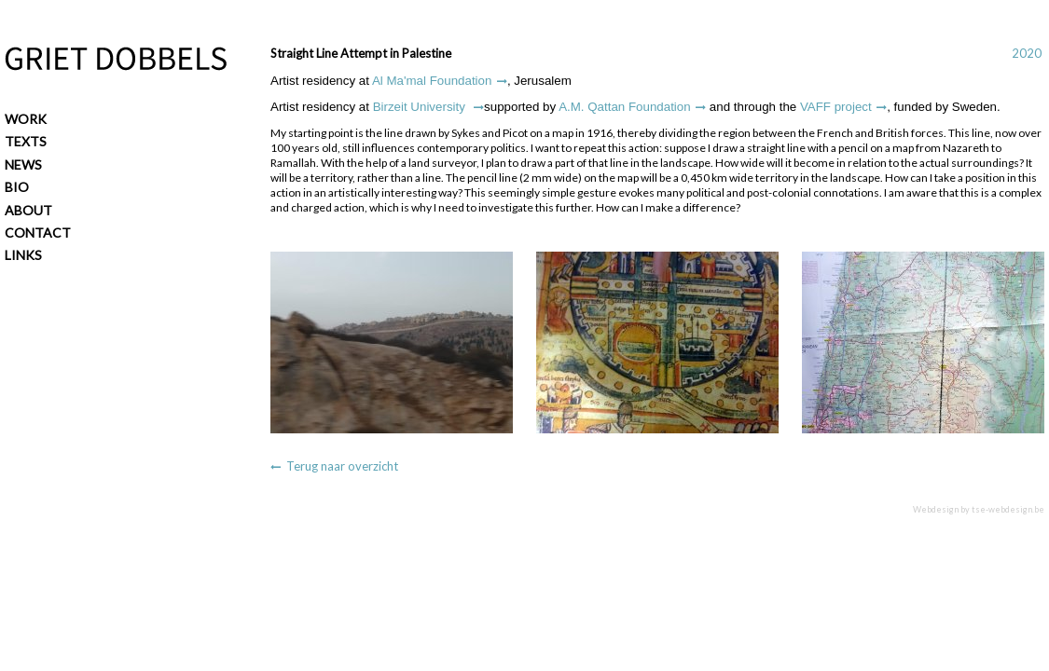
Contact (38, 232)
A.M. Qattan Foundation (625, 107)
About (28, 210)
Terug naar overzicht (342, 466)
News (23, 164)
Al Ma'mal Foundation (432, 81)
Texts (26, 141)
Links (23, 255)
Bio (17, 187)
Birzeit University (421, 107)
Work (26, 119)
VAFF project (836, 107)
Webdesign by (978, 509)
